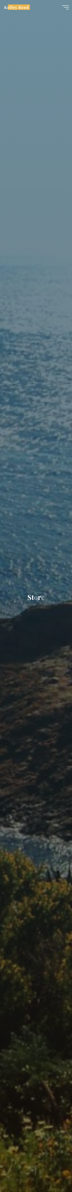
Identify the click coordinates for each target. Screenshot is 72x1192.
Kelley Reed (16, 7)
